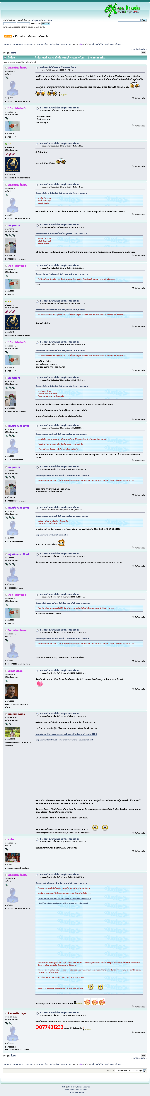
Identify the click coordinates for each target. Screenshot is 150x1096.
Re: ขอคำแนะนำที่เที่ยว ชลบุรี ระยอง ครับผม (59, 107)
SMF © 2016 (71, 1087)
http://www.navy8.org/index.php (51, 534)
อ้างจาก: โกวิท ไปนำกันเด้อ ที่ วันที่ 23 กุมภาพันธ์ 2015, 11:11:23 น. (61, 193)
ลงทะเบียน (48, 20)
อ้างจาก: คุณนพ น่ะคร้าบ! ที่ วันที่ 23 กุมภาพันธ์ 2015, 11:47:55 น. (61, 434)
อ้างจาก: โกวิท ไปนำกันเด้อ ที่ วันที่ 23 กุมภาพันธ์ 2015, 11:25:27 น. (62, 386)
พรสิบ (11, 839)
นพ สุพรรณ (14, 225)
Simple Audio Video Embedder (76, 1090)
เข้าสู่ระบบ (36, 20)
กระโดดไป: (111, 1071)
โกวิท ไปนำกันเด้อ (17, 108)
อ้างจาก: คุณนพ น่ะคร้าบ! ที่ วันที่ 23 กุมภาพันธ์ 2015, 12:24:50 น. (62, 516)
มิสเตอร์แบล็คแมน (17, 67)
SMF (64, 1087)
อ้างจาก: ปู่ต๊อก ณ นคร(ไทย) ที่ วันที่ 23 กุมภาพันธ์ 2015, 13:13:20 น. (63, 603)
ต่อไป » (144, 49)
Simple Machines (83, 1087)
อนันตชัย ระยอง (16, 714)
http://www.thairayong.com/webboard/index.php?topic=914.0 (66, 733)
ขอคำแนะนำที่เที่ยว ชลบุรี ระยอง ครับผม (58, 67)
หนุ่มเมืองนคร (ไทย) (18, 426)
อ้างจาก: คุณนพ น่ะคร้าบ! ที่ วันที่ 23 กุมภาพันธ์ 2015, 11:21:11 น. (61, 309)
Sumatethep (15, 671)
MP (9, 144)
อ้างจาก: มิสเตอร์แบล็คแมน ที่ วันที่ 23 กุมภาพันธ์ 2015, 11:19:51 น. (62, 274)
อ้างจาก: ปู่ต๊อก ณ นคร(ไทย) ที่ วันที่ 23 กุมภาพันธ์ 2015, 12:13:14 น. (62, 475)
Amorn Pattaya (17, 1013)
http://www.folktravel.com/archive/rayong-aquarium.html (64, 739)
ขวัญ (80, 44)
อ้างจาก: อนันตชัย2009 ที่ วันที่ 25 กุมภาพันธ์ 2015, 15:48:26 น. (61, 883)
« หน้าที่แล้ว (136, 49)
